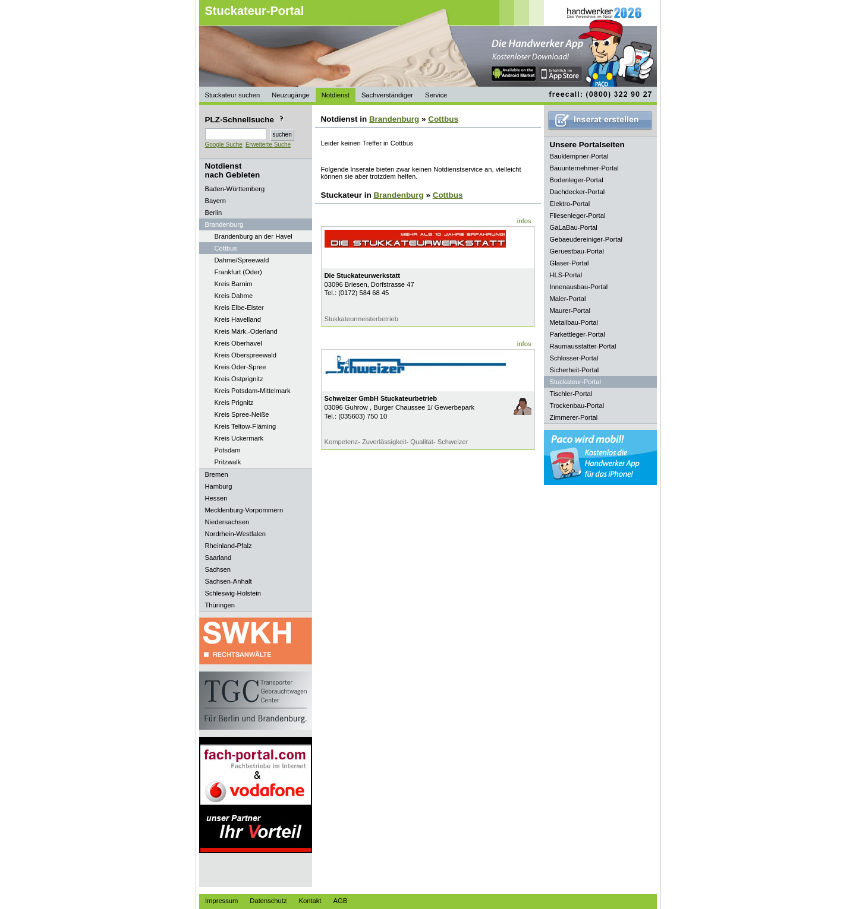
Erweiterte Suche (268, 144)
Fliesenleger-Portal (578, 215)
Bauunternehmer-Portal (584, 168)
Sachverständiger (387, 95)
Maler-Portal (568, 298)
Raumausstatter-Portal (583, 346)
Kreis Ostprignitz (239, 378)
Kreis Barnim (234, 283)
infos (524, 220)
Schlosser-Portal (574, 358)
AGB (340, 900)
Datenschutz (268, 900)
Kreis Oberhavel (238, 343)
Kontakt (310, 900)
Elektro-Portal (570, 203)
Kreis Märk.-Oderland (246, 331)
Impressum (221, 900)
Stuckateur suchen (232, 95)
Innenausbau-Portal (579, 286)
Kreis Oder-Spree (240, 366)
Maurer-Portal (570, 310)
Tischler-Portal (571, 393)
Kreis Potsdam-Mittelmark (253, 390)
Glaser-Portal (569, 263)
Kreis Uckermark (239, 438)
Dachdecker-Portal (577, 191)
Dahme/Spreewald (242, 260)
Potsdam (228, 450)
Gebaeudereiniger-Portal (586, 239)
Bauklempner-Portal (579, 156)
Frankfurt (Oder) (238, 271)
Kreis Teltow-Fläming (245, 426)
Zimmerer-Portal (574, 417)
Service (436, 95)
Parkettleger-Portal (577, 334)
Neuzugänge (290, 95)
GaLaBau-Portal (573, 227)
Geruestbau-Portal (577, 251)
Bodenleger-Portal (576, 179)
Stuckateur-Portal (254, 10)
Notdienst (336, 95)
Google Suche (224, 144)
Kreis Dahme (234, 295)
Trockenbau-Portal (577, 405)
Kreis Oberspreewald (245, 355)
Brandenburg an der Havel (253, 236)
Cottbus (226, 248)
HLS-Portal (566, 274)
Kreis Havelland (238, 319)
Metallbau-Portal (574, 322)
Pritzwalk (228, 461)
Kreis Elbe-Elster (239, 307)
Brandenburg (394, 119)
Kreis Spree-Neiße (242, 414)
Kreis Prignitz (234, 402)
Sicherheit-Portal (574, 369)
